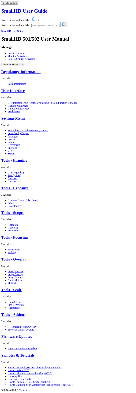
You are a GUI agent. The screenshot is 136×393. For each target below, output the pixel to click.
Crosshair (12, 178)
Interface (12, 147)
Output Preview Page (18, 108)
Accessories (14, 145)
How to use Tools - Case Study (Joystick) (29, 382)
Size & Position (16, 305)
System (11, 153)
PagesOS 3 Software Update (22, 348)
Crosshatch (13, 181)
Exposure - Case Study (19, 379)
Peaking (12, 252)
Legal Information (17, 83)
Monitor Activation (17, 56)
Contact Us (24, 390)
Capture (12, 142)
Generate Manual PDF (13, 64)
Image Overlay (15, 274)
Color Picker (14, 206)
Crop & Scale (15, 302)
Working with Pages (18, 105)
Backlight (13, 136)
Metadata (12, 283)
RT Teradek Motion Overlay (22, 326)
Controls (12, 139)
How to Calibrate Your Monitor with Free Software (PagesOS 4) (40, 384)
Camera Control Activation (21, 59)
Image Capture (15, 277)
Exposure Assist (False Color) (23, 200)
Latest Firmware (16, 53)
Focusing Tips (15, 376)
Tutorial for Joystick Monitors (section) (28, 130)
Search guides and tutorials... (16, 25)
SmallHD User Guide (12, 31)
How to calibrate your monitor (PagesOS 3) (30, 373)
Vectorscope (14, 230)
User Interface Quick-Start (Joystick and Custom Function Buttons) (42, 102)
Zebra (11, 203)
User (10, 150)
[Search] (45, 25)
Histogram (13, 224)
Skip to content (10, 3)
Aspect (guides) (16, 172)
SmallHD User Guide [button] (24, 11)
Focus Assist (14, 249)
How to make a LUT (18, 370)
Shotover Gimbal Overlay (21, 329)
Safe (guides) (14, 175)
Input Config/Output (18, 133)
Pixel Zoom (14, 111)
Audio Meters (15, 280)
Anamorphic (14, 307)
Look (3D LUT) (16, 271)
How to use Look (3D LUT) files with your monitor (34, 367)
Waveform (13, 227)
